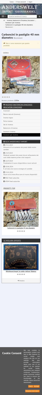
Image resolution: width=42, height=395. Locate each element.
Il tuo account (21, 2)
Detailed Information (32, 391)
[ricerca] (39, 16)
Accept (36, 386)
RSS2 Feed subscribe (11, 178)
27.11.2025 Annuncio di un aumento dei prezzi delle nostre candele (19, 147)
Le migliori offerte (12, 240)
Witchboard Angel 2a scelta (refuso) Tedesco (21, 271)
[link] (6, 97)
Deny (31, 386)
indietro (6, 53)
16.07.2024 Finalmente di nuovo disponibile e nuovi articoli (20, 162)
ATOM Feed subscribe (11, 181)
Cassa (12, 2)
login (30, 2)
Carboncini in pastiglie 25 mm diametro (21, 228)
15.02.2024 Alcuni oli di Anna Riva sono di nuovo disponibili (20, 173)
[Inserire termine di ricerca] (22, 16)
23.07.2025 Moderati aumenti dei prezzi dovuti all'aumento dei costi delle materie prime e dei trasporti (21, 155)
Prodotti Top (9, 188)
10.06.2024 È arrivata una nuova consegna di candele (17, 168)
